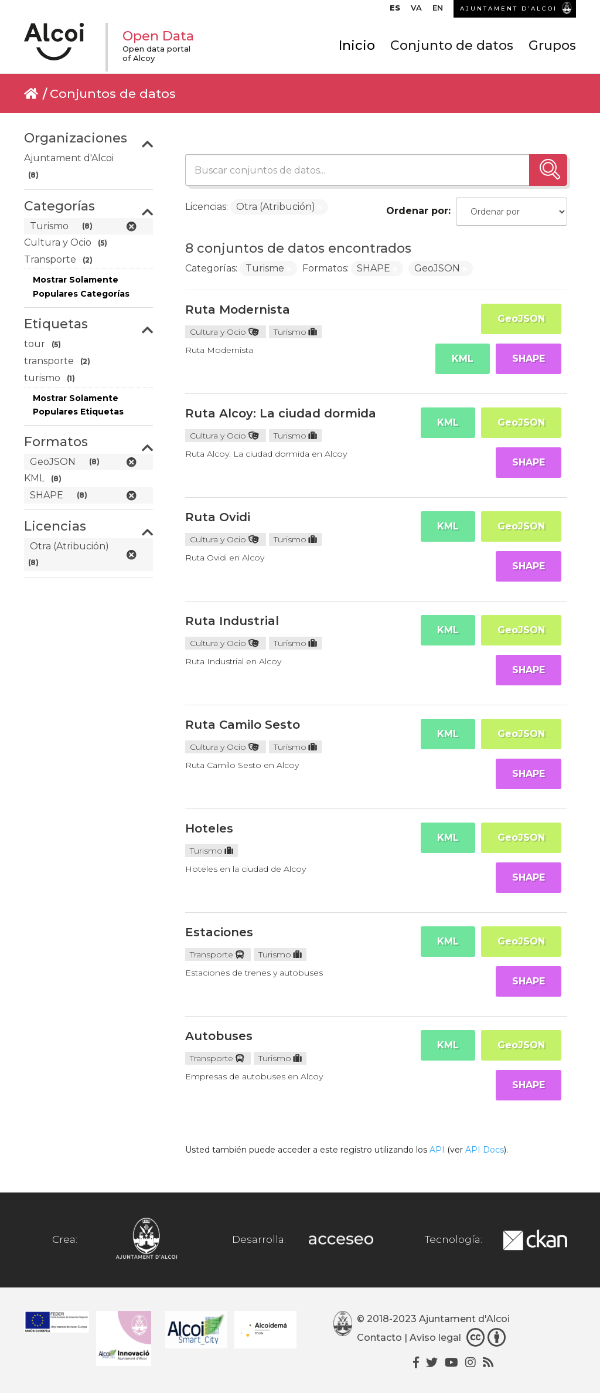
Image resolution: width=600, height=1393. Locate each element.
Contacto (379, 1337)
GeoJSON (521, 318)
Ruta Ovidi (217, 517)
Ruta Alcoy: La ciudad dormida (280, 413)
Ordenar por (417, 210)
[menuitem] (395, 10)
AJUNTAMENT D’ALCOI (508, 8)
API (437, 1149)
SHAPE (528, 358)
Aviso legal (435, 1337)
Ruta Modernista (237, 310)
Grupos (552, 45)
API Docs (484, 1149)
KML (462, 358)
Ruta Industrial (232, 621)
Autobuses (219, 1036)
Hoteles (209, 828)
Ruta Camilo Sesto (242, 725)
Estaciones (219, 932)
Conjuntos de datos (113, 93)
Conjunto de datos (451, 45)
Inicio (357, 45)
